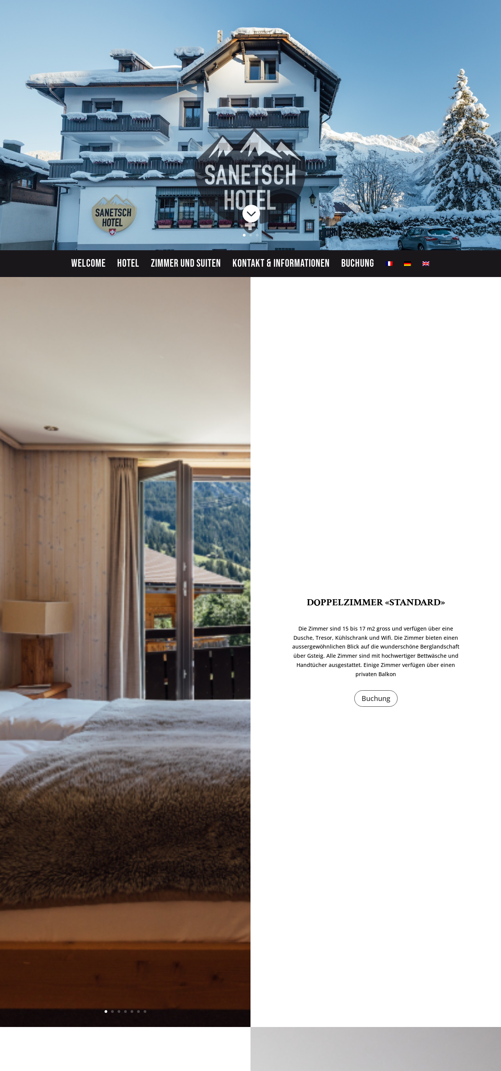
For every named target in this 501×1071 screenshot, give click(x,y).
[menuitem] (389, 265)
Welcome (88, 265)
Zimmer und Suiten (186, 265)
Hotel (128, 265)
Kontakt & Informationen (281, 265)
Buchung (357, 265)
